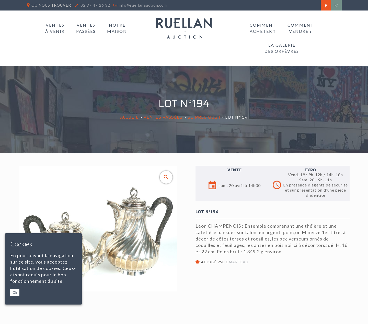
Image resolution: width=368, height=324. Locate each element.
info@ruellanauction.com (143, 5)
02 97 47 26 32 (94, 5)
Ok (15, 292)
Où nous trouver (51, 5)
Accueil (129, 117)
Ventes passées (163, 117)
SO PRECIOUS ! (204, 117)
